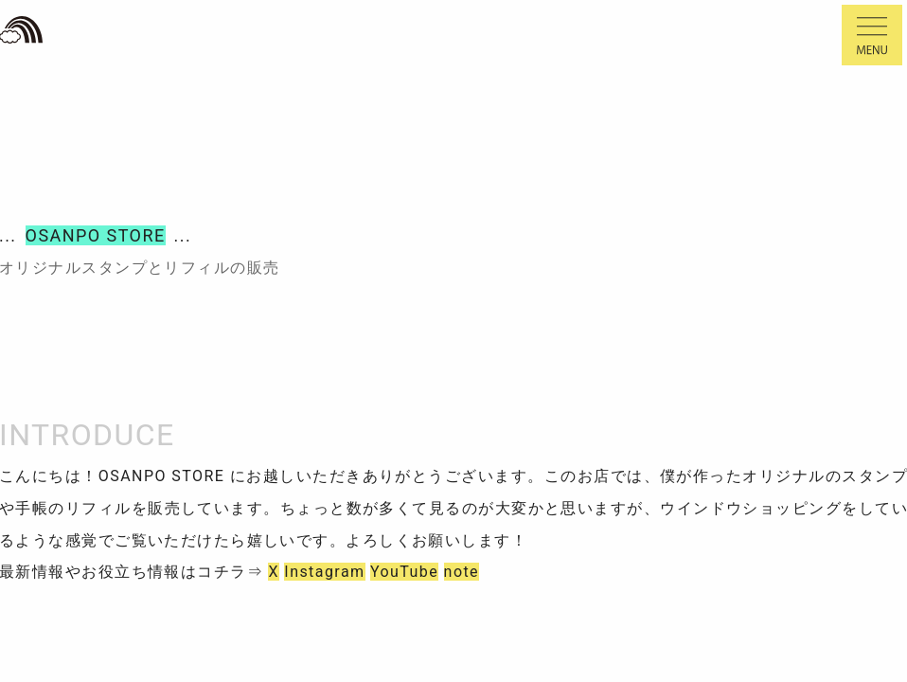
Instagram (324, 572)
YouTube (404, 572)
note (461, 572)
